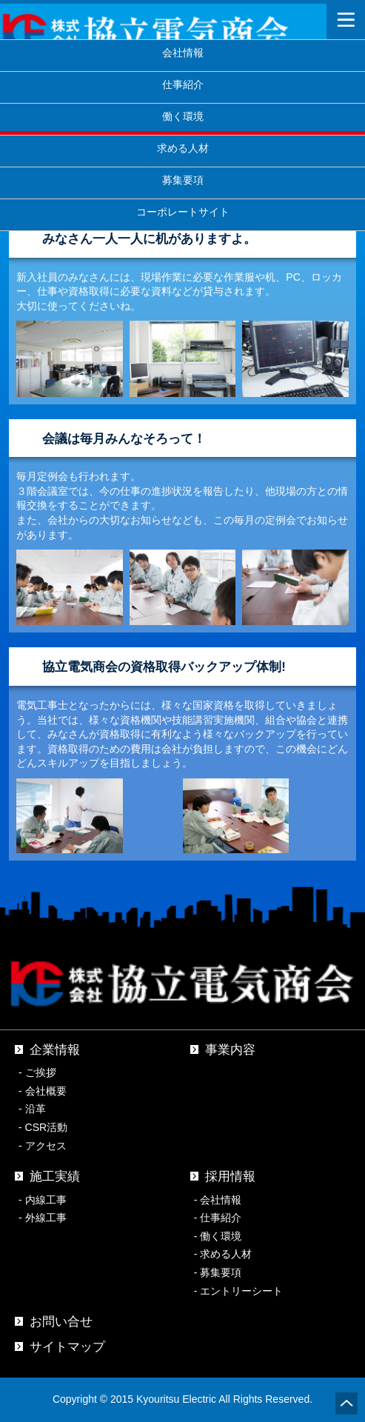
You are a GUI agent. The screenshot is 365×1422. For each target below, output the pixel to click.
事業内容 (230, 1050)
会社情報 (183, 52)
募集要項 (183, 179)
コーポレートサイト (183, 211)
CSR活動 (46, 1127)
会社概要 (46, 1091)
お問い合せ (61, 1322)
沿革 (35, 1109)
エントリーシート (241, 1291)
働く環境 (220, 1236)
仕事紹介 (183, 84)
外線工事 (46, 1218)
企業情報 (55, 1050)
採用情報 (230, 1176)
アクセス (46, 1146)
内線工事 (46, 1200)
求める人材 (183, 147)
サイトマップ (67, 1347)
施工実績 (55, 1176)
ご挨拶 (40, 1072)
